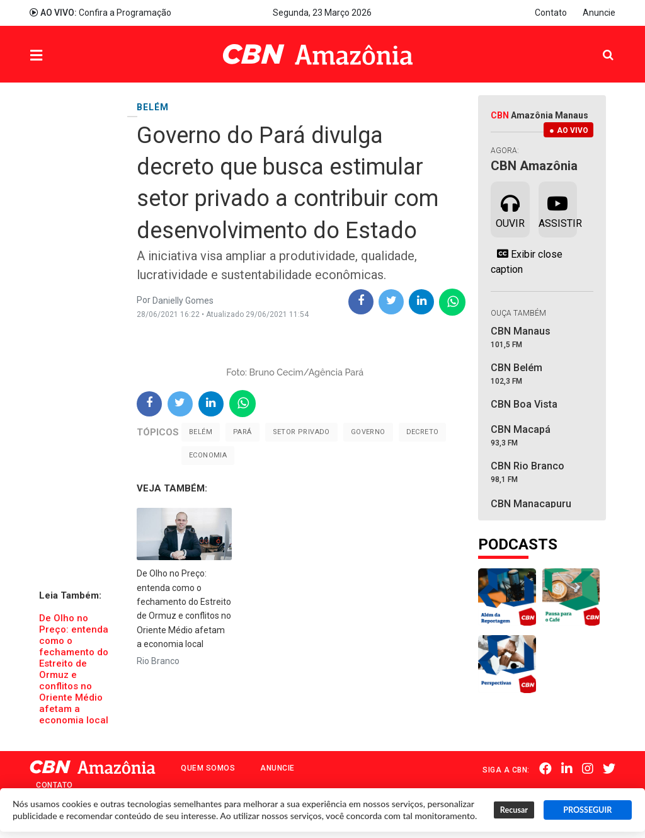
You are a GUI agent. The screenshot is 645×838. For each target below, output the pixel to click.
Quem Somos (208, 768)
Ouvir (510, 208)
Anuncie (599, 13)
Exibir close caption (526, 261)
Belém (200, 432)
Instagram (587, 769)
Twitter (609, 769)
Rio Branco (158, 661)
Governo (368, 432)
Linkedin (567, 769)
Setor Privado (301, 432)
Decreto (422, 432)
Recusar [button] (514, 810)
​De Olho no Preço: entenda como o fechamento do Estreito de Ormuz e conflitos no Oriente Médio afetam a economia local (73, 669)
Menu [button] (61, 56)
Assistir (558, 208)
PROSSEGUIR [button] (587, 810)
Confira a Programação (100, 13)
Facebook (545, 769)
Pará (242, 432)
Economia (208, 455)
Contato (551, 13)
